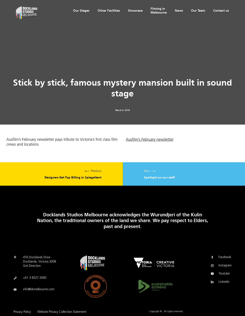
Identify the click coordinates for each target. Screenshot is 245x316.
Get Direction (32, 266)
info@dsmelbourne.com (38, 289)
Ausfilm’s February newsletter (150, 140)
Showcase (135, 11)
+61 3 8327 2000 (34, 278)
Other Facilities (109, 11)
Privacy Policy (22, 312)
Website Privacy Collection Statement (61, 312)
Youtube (220, 274)
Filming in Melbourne (159, 10)
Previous (61, 174)
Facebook (220, 258)
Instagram (221, 266)
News (179, 11)
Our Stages (81, 11)
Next (184, 174)
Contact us (221, 11)
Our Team (198, 11)
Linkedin (219, 282)
